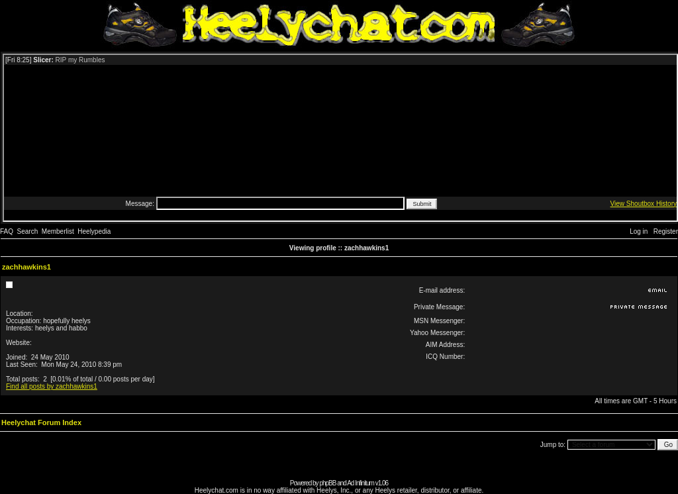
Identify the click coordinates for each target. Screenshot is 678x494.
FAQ (6, 231)
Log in (639, 231)
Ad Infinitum (360, 483)
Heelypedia (94, 231)
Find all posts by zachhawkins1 (51, 386)
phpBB (327, 483)
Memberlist (58, 231)
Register (666, 231)
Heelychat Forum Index (41, 422)
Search (27, 231)
